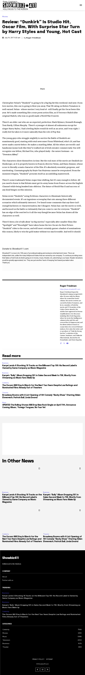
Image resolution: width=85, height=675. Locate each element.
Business (5, 363)
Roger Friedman (33, 38)
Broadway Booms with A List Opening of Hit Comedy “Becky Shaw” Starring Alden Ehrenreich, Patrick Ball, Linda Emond (62, 539)
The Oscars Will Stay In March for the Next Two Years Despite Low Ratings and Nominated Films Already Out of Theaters (22, 539)
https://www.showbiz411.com (70, 289)
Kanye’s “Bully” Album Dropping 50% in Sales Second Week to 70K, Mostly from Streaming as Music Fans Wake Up (62, 497)
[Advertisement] (42, 439)
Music (4, 403)
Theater (5, 393)
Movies (5, 16)
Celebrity (5, 383)
